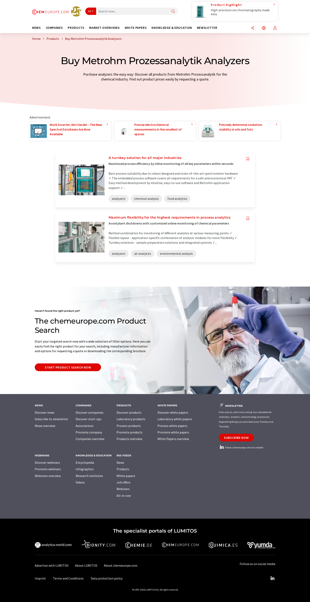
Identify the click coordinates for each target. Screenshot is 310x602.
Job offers (123, 482)
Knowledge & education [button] (172, 28)
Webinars (123, 489)
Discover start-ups (88, 419)
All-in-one (124, 496)
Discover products (129, 412)
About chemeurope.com (120, 565)
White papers (126, 476)
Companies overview (90, 439)
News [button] (36, 28)
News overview (45, 426)
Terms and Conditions (68, 578)
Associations (84, 426)
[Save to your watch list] (248, 159)
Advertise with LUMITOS (52, 565)
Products (123, 469)
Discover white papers (172, 412)
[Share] (252, 28)
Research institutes (89, 476)
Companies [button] (54, 28)
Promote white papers (173, 432)
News (120, 462)
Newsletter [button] (207, 28)
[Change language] (264, 28)
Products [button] (76, 28)
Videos (80, 482)
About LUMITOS (86, 565)
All (89, 11)
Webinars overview (48, 476)
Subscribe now (236, 438)
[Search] (173, 11)
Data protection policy (106, 578)
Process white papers (172, 426)
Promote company (89, 432)
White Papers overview (173, 439)
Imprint (40, 578)
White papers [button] (136, 28)
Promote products (130, 432)
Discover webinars (47, 462)
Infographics (85, 469)
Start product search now (68, 367)
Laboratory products (131, 419)
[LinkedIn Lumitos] (272, 578)
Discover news (44, 412)
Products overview (129, 439)
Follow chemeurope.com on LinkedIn (241, 447)
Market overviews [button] (104, 28)
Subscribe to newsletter (51, 419)
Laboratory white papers (174, 419)
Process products (129, 426)
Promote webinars (48, 469)
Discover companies (89, 412)
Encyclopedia (85, 462)
